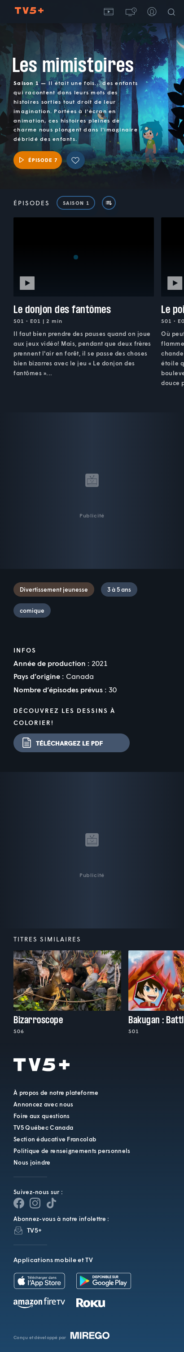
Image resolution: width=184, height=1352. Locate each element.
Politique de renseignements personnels (71, 1150)
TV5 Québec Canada (43, 1127)
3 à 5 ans (119, 589)
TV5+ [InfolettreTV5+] (34, 1230)
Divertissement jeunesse (54, 589)
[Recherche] (173, 11)
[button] (130, 11)
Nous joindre (32, 1162)
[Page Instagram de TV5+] (35, 1203)
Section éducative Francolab (54, 1139)
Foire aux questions (41, 1115)
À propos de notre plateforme (55, 1092)
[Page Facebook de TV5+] (18, 1203)
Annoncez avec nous (43, 1104)
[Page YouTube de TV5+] (51, 1203)
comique (32, 610)
